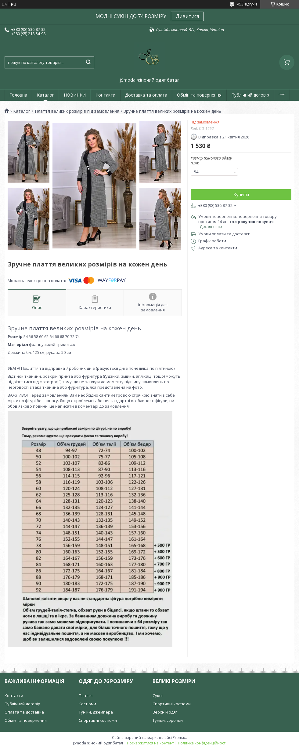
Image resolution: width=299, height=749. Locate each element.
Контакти (105, 95)
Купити (241, 194)
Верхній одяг (165, 712)
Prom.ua (180, 737)
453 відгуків (247, 4)
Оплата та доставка (24, 712)
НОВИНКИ (75, 95)
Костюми (87, 704)
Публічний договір (250, 95)
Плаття (85, 695)
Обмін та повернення (199, 95)
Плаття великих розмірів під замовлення (77, 111)
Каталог (45, 95)
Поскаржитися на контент (150, 743)
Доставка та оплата (146, 95)
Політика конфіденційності (202, 743)
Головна (18, 95)
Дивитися (187, 16)
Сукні (158, 695)
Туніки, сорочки (168, 720)
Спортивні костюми (98, 720)
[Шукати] (88, 62)
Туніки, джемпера (96, 712)
